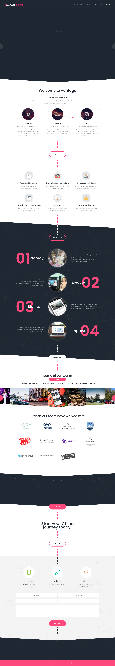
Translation (61, 383)
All (19, 383)
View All (57, 379)
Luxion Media (82, 663)
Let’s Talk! (57, 543)
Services (82, 4)
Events (24, 383)
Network (57, 123)
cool (95, 304)
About (74, 4)
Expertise (28, 123)
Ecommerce (93, 383)
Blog (98, 4)
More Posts (58, 506)
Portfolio (90, 4)
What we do (58, 154)
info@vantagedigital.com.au (57, 584)
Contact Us (107, 4)
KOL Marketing (34, 383)
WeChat (70, 383)
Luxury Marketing (48, 383)
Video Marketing (81, 383)
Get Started (57, 357)
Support (86, 123)
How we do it (57, 237)
